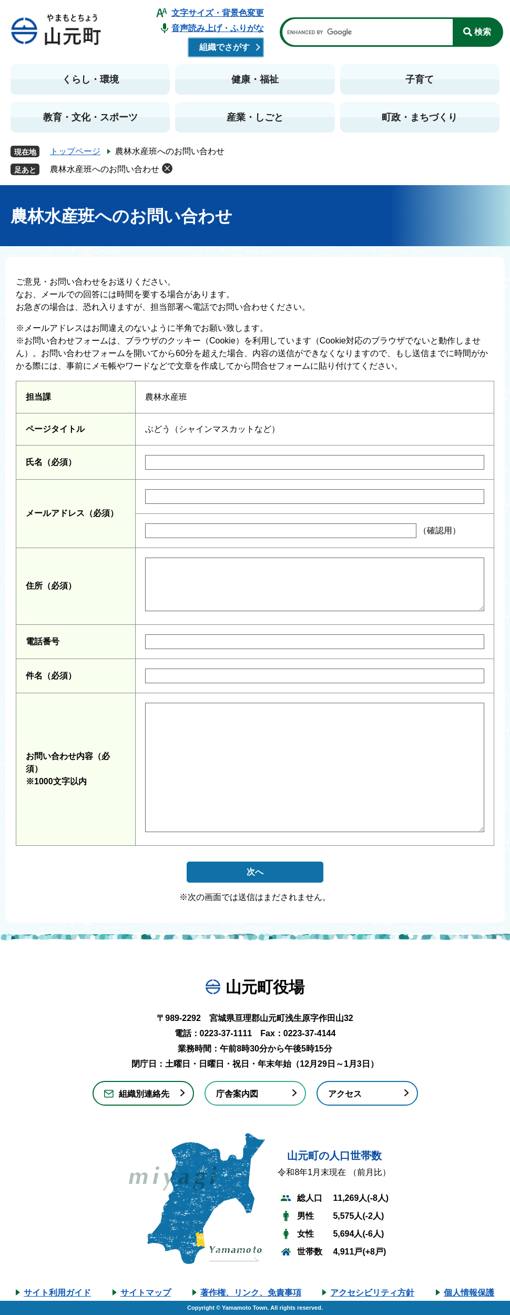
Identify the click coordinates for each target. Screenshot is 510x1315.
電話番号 (42, 641)
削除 (167, 168)
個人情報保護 (469, 1292)
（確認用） (438, 530)
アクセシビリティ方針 (372, 1292)
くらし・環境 (90, 79)
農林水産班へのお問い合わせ (104, 169)
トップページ (75, 151)
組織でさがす (224, 47)
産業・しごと (255, 117)
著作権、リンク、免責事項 (250, 1292)
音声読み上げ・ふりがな (217, 28)
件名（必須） (51, 675)
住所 (51, 585)
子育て (419, 79)
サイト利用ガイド (57, 1292)
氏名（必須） (51, 462)
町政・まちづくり (419, 117)
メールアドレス (72, 513)
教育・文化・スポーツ (90, 117)
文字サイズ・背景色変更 (217, 12)
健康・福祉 (255, 79)
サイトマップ (145, 1292)
